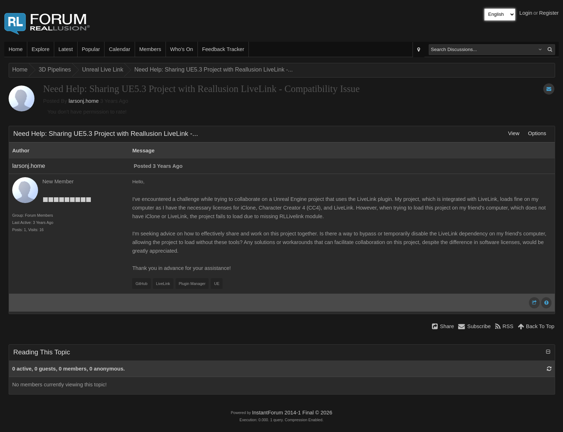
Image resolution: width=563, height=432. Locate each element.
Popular (91, 49)
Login (526, 13)
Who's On (181, 49)
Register (549, 13)
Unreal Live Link (103, 69)
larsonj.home (84, 101)
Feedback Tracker (223, 49)
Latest (65, 49)
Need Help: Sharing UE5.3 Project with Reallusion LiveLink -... (213, 69)
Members (150, 49)
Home (15, 49)
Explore (40, 49)
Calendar (119, 49)
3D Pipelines (55, 69)
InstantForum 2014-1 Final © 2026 (292, 412)
